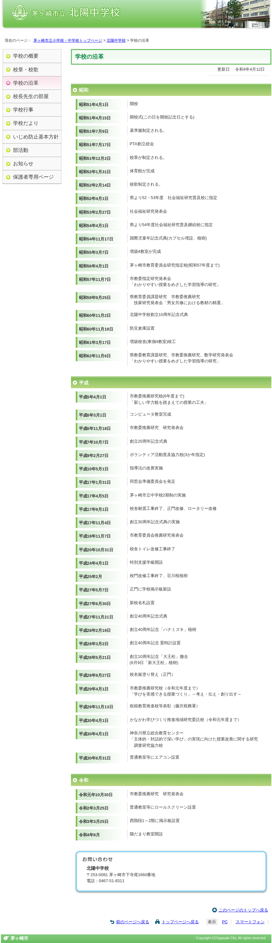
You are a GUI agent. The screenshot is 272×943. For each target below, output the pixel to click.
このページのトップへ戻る (243, 910)
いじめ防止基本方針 (36, 136)
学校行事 (23, 109)
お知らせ (23, 163)
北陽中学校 (116, 40)
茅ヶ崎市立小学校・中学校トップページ (67, 40)
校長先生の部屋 (31, 96)
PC (225, 921)
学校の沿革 (25, 83)
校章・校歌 (25, 69)
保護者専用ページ (33, 177)
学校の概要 (25, 56)
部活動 (20, 150)
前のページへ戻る (132, 921)
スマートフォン (250, 921)
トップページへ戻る (180, 921)
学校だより (25, 123)
